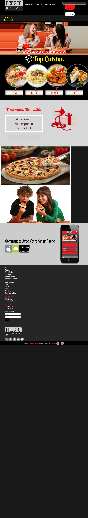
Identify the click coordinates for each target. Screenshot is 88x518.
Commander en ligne (10, 293)
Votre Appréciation (10, 276)
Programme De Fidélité (11, 278)
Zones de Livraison (10, 268)
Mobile (7, 289)
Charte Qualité (9, 272)
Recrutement (8, 274)
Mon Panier (70, 14)
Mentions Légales (9, 282)
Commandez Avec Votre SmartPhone (30, 241)
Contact (7, 287)
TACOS (74, 93)
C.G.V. (6, 284)
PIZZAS (14, 93)
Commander (29, 4)
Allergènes (8, 291)
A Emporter (8, 270)
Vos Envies (39, 4)
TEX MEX (54, 93)
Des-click (53, 343)
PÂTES (34, 93)
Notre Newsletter (10, 311)
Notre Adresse (50, 4)
